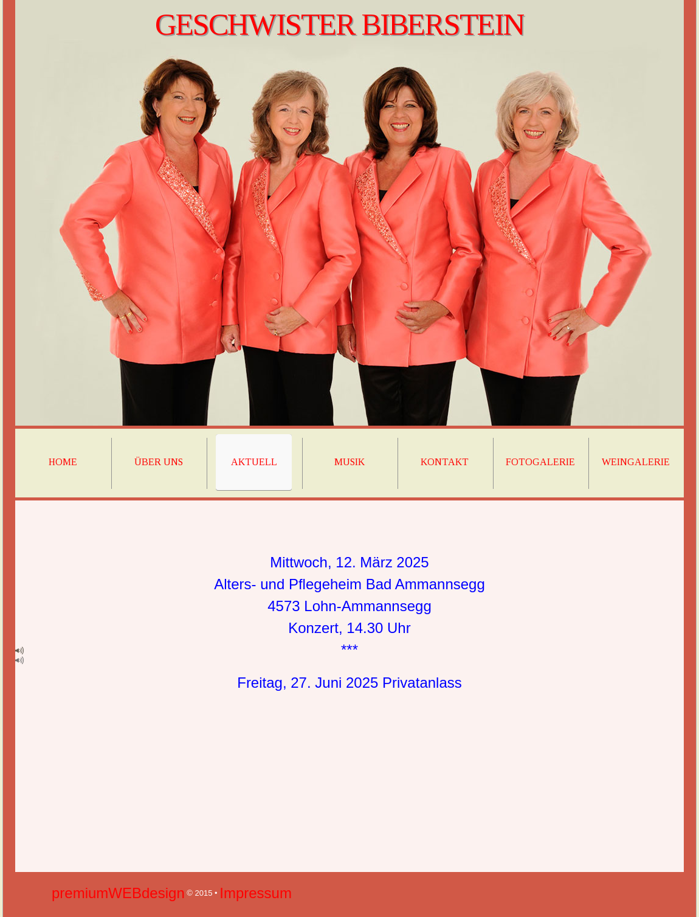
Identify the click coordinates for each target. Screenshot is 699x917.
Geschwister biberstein (339, 24)
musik (349, 462)
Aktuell (254, 462)
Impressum (255, 893)
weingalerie (636, 462)
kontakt (445, 462)
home (63, 462)
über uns (158, 462)
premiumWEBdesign (118, 893)
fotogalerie (540, 462)
